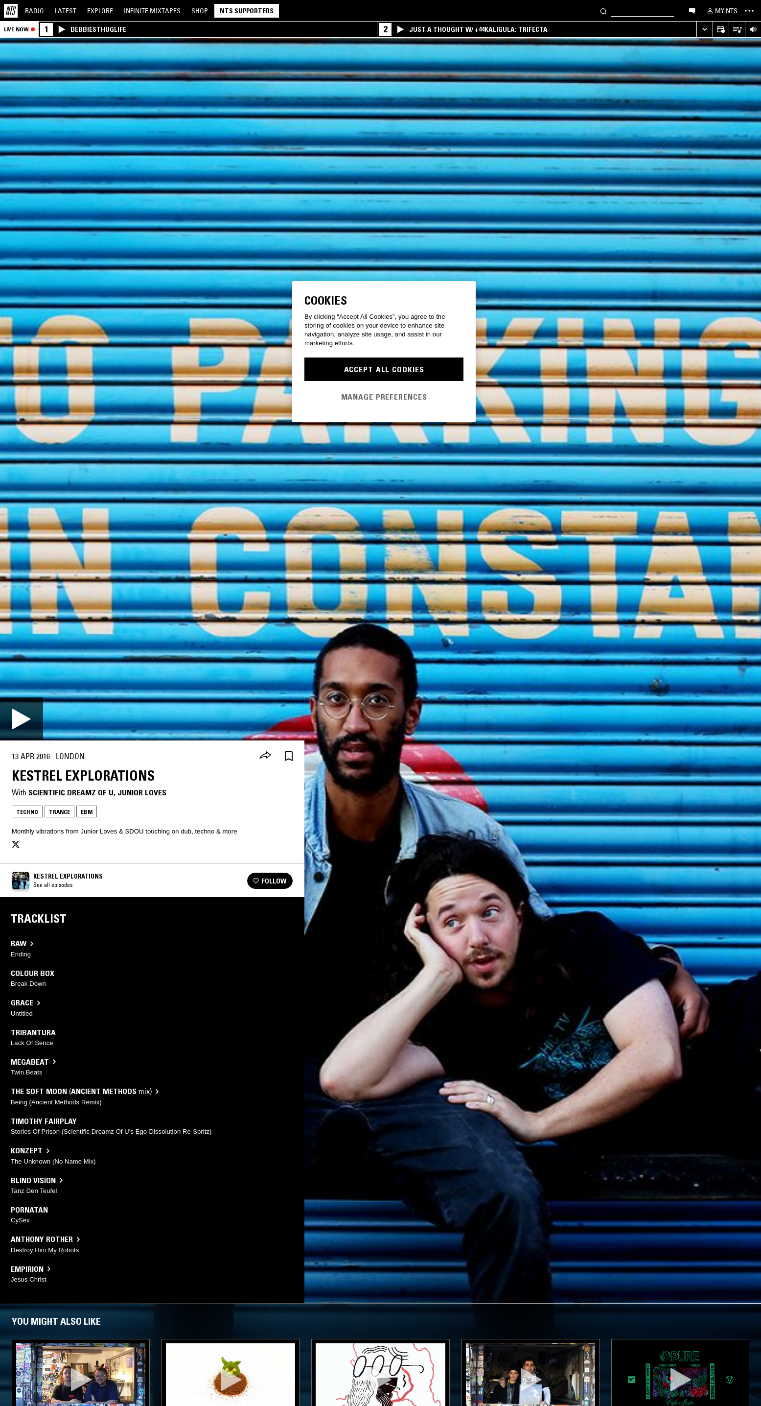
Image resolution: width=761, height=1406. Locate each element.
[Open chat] (692, 10)
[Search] (603, 10)
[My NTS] (721, 10)
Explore (100, 10)
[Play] (21, 718)
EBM (86, 811)
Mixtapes (152, 10)
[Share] (265, 756)
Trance (59, 811)
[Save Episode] (288, 756)
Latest (65, 10)
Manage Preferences (384, 397)
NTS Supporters (247, 10)
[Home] (11, 11)
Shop (199, 10)
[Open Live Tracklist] (737, 30)
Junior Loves (141, 792)
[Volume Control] (753, 30)
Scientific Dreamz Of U (71, 792)
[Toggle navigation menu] (749, 11)
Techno (27, 811)
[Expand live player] (704, 30)
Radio (34, 10)
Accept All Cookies (384, 369)
